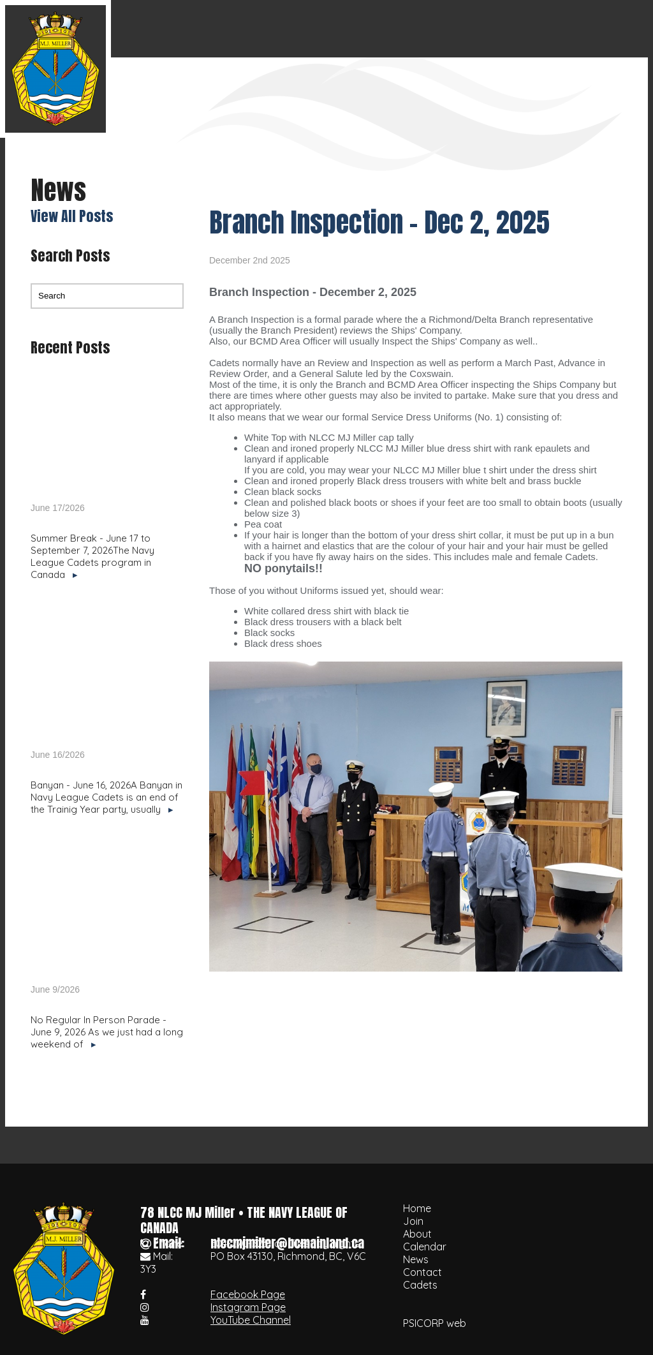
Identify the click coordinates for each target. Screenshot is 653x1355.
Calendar (430, 28)
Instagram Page (248, 1307)
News (495, 28)
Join (310, 28)
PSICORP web (434, 1323)
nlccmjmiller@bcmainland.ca (287, 1243)
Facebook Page (247, 1294)
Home (257, 28)
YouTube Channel (250, 1320)
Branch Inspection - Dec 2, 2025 (379, 222)
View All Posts (72, 215)
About (364, 28)
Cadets (621, 28)
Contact (556, 28)
